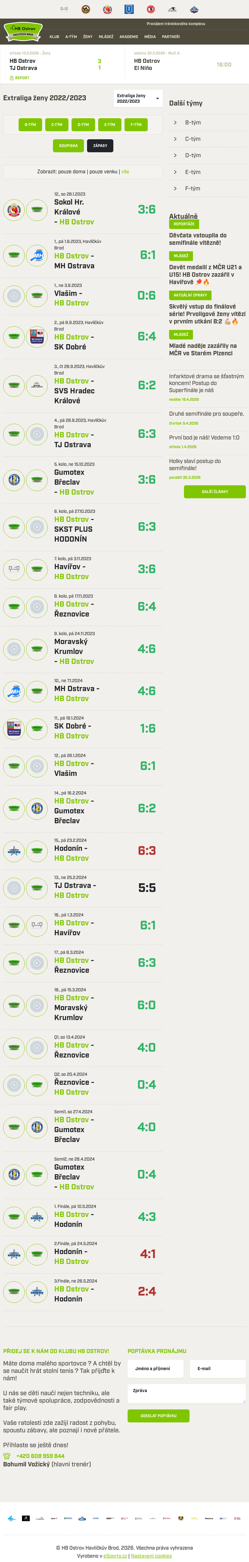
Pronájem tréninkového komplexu (172, 23)
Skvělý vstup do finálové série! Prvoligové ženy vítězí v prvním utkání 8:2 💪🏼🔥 (207, 314)
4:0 (146, 1048)
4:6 (147, 649)
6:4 (147, 337)
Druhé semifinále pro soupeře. (206, 414)
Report (19, 78)
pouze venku (103, 172)
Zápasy (100, 146)
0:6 (146, 296)
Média (150, 37)
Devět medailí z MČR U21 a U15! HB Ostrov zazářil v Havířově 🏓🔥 (205, 275)
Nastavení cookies (151, 1556)
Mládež (106, 37)
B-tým (30, 125)
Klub (54, 37)
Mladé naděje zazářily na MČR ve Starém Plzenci (203, 349)
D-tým (83, 125)
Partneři (171, 37)
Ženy (88, 37)
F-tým (136, 125)
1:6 (148, 729)
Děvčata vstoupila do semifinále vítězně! (198, 239)
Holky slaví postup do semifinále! (195, 465)
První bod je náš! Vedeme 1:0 (204, 438)
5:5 (147, 888)
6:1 (148, 255)
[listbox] (138, 98)
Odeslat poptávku (159, 1416)
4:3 (147, 1217)
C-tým (56, 125)
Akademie (129, 37)
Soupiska (68, 146)
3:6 (147, 210)
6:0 (146, 1005)
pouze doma (71, 172)
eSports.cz (115, 1556)
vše (125, 172)
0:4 (146, 1085)
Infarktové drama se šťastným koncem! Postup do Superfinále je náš (206, 383)
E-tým (109, 125)
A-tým (71, 37)
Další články (215, 492)
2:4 (147, 1292)
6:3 (147, 434)
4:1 (148, 1254)
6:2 (147, 386)
